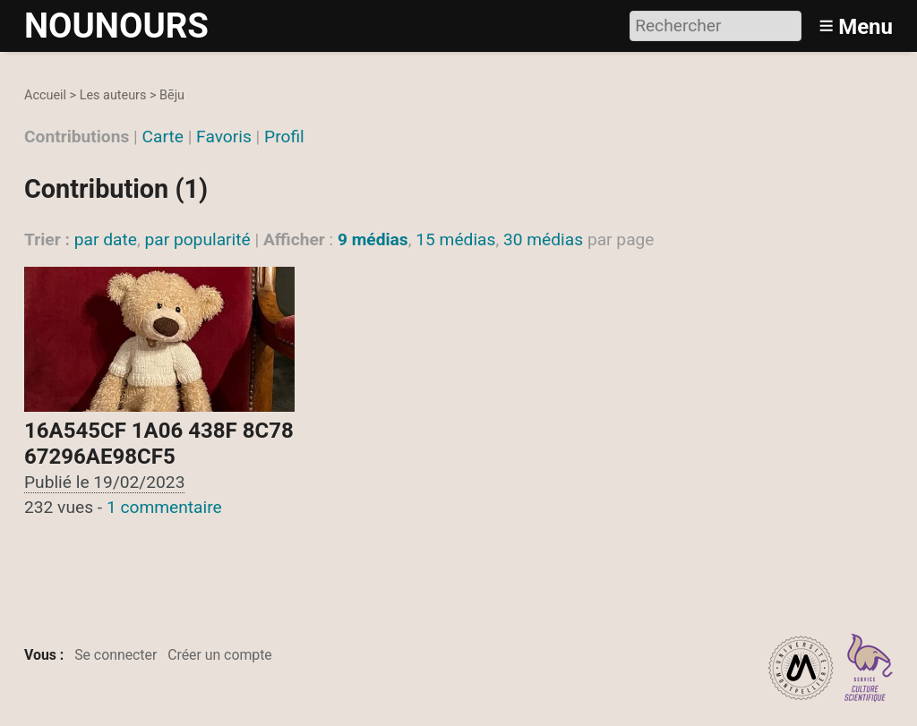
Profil (284, 136)
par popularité (197, 239)
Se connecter (115, 654)
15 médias (455, 239)
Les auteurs (113, 95)
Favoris (224, 136)
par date (105, 239)
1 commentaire (164, 507)
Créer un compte (219, 654)
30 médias (543, 239)
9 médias (373, 239)
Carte (163, 136)
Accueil (45, 95)
